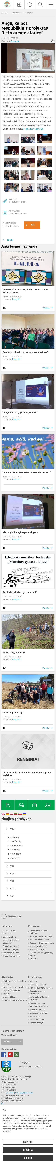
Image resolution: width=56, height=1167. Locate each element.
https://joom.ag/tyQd (33, 129)
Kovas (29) (15, 850)
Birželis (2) (15, 837)
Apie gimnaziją (9, 930)
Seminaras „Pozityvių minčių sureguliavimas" (25, 352)
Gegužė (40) (15, 841)
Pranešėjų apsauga (37, 1003)
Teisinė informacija (37, 1020)
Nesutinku (28, 1150)
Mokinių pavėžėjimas (38, 946)
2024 (12, 873)
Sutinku (28, 1158)
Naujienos (17, 13)
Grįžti (10, 240)
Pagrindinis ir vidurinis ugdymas (39, 931)
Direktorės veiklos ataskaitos (15, 1000)
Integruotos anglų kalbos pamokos (20, 412)
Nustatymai (28, 1142)
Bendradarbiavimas (11, 953)
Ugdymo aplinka (9, 937)
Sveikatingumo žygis (13, 712)
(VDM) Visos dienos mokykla (41, 936)
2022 (12, 888)
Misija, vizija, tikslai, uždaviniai (11, 941)
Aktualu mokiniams (38, 1010)
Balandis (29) (16, 846)
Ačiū (30, 225)
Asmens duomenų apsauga (41, 988)
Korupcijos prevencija (38, 1013)
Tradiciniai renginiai (11, 949)
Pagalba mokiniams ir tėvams (42, 943)
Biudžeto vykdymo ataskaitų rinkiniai (14, 982)
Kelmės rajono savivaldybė (30, 1066)
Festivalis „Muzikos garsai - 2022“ (20, 592)
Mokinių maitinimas (38, 949)
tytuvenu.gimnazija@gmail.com (19, 1093)
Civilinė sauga (35, 1016)
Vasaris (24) (16, 854)
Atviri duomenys (36, 1023)
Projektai (6, 994)
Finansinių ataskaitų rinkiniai (15, 987)
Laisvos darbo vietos (38, 985)
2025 (12, 866)
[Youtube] (10, 1054)
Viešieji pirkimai (9, 997)
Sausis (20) (15, 858)
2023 (12, 881)
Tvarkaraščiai (11, 916)
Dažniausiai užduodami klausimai (39, 998)
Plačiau (45, 307)
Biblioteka (34, 959)
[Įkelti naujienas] (19, 4)
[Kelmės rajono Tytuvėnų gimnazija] (7, 4)
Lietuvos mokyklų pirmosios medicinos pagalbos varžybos (27, 773)
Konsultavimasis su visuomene (38, 992)
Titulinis (5, 13)
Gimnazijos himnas (11, 946)
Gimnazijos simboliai (11, 956)
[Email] (16, 1054)
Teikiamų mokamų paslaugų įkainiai (41, 954)
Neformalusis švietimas (39, 940)
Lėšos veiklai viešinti (11, 991)
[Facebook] (3, 1054)
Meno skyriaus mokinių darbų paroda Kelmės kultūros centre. (25, 291)
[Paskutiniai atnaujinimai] (30, 4)
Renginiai (29, 13)
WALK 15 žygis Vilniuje (14, 652)
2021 (12, 896)
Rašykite (7, 1041)
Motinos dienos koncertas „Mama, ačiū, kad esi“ (27, 472)
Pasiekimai (7, 934)
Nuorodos (34, 981)
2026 (12, 829)
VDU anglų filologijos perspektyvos (20, 532)
